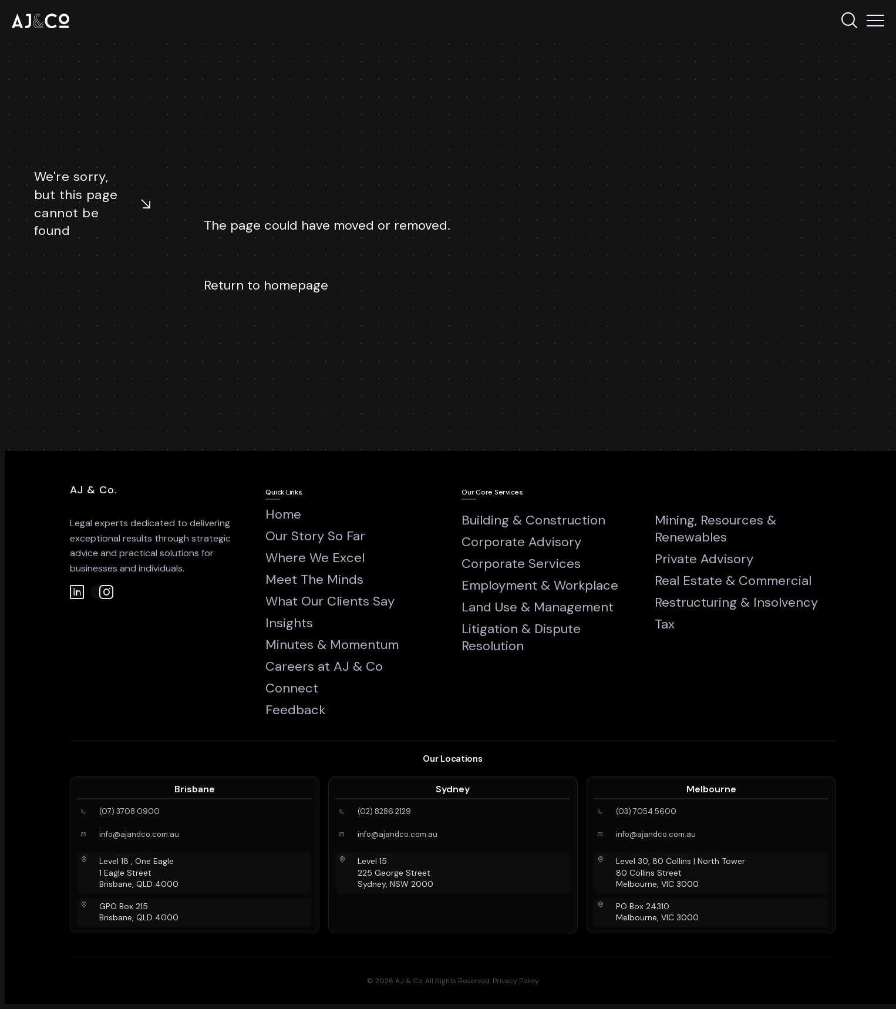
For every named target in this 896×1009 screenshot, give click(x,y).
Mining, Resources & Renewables (715, 529)
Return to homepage (266, 285)
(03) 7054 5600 (646, 811)
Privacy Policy (516, 981)
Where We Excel (315, 557)
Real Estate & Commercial (733, 580)
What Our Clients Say (330, 601)
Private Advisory (704, 558)
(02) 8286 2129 (384, 811)
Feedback (295, 709)
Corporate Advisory (521, 541)
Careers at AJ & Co (324, 666)
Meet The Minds (314, 579)
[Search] (849, 20)
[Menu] (875, 20)
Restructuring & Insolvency (736, 602)
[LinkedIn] (77, 591)
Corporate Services (521, 563)
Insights (289, 622)
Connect (291, 688)
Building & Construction (533, 520)
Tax (665, 624)
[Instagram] (97, 591)
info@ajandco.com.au (139, 834)
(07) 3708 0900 (129, 811)
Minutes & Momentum (332, 644)
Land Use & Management (538, 607)
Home (283, 514)
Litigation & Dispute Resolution (521, 637)
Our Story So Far (315, 535)
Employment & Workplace (540, 585)
